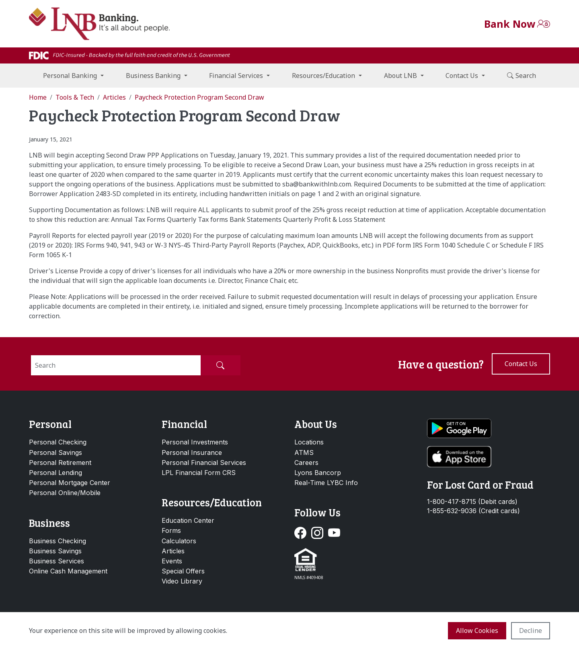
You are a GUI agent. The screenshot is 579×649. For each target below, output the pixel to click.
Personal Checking (57, 442)
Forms (171, 530)
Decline (530, 630)
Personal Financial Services (204, 463)
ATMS (304, 452)
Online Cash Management (68, 571)
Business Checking (57, 541)
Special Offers (183, 571)
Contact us (521, 363)
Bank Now (509, 24)
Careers (306, 463)
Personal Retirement (60, 463)
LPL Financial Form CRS (199, 473)
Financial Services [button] (236, 75)
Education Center (188, 520)
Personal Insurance (192, 452)
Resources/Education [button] (323, 75)
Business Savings (55, 551)
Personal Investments (195, 442)
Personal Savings (55, 452)
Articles (173, 551)
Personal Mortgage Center (69, 483)
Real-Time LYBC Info (326, 483)
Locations (309, 442)
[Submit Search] (220, 365)
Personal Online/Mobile (65, 493)
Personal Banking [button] (70, 75)
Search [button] (521, 75)
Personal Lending (55, 473)
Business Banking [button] (153, 75)
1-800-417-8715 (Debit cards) (472, 502)
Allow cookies (477, 630)
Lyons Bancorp (317, 473)
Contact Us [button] (462, 75)
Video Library (182, 581)
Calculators (179, 541)
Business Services (56, 561)
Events (172, 561)
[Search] (116, 365)
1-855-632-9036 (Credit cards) (473, 511)
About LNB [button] (400, 75)
